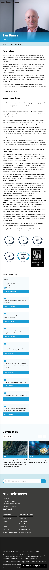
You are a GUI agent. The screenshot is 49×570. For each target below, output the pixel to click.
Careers (5, 526)
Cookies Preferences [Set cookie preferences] (25, 532)
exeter (31, 551)
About (4, 524)
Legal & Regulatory (26, 515)
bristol (11, 551)
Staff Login (6, 529)
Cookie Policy (23, 526)
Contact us (6, 498)
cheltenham (25, 551)
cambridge (17, 551)
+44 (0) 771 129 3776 (9, 284)
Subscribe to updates (9, 506)
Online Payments (8, 518)
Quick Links (7, 515)
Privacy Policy (23, 521)
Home (4, 44)
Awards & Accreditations (10, 532)
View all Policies (23, 518)
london (37, 551)
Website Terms (23, 524)
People (11, 44)
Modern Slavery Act (24, 529)
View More (7, 437)
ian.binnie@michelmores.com (11, 286)
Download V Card (10, 291)
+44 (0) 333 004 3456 (9, 282)
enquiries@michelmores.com (11, 504)
